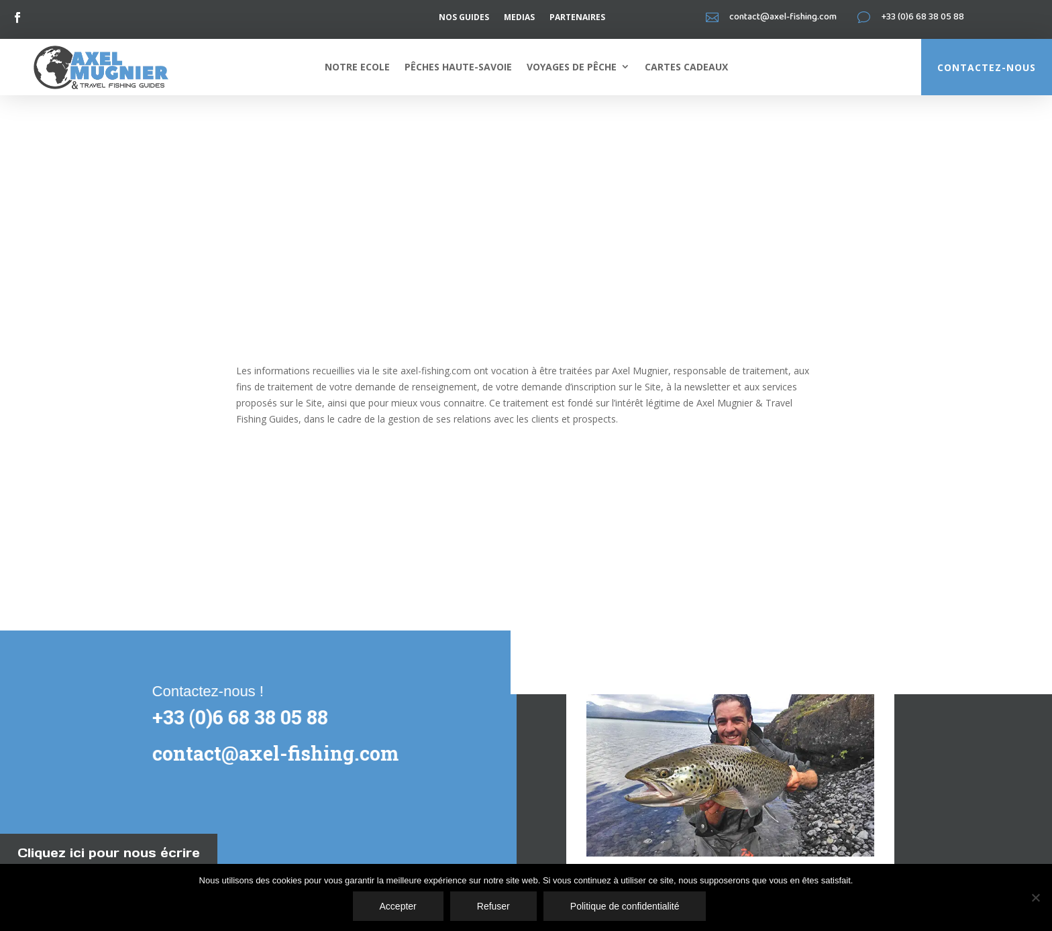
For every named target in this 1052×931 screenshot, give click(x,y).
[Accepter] (1035, 897)
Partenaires (577, 18)
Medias (519, 18)
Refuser (493, 906)
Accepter (398, 906)
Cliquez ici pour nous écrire (108, 853)
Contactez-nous (986, 67)
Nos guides (464, 18)
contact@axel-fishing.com (273, 753)
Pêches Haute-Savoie (458, 66)
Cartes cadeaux (686, 66)
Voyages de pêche (572, 66)
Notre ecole (357, 66)
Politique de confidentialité (625, 906)
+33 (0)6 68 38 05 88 (237, 717)
